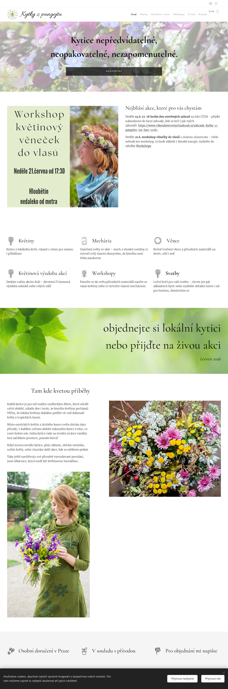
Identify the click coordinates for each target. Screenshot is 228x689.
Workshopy (143, 146)
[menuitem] (98, 14)
